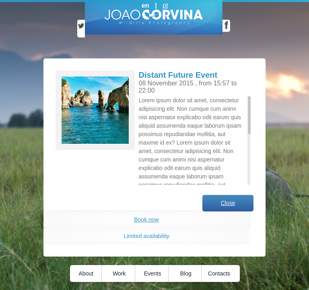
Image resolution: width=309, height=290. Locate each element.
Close (228, 203)
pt (165, 5)
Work (119, 273)
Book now (146, 219)
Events (152, 273)
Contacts (219, 273)
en (145, 5)
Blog (186, 273)
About (85, 273)
